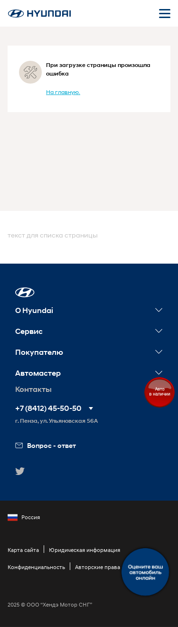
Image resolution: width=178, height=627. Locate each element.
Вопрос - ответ (45, 445)
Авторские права (97, 566)
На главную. (63, 91)
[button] (25, 292)
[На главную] (39, 14)
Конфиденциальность (36, 566)
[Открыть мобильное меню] (164, 13)
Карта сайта (23, 549)
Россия (24, 517)
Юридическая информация (84, 549)
